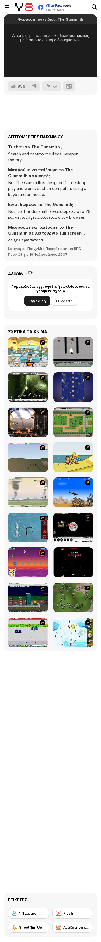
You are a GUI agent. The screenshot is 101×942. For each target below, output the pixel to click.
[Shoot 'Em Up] (28, 927)
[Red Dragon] (73, 527)
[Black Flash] (73, 352)
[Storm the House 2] (28, 457)
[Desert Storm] (73, 492)
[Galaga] (73, 562)
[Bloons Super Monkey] (73, 632)
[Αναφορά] (51, 86)
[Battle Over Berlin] (28, 492)
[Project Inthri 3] (28, 562)
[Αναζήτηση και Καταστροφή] (72, 927)
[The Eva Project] (28, 387)
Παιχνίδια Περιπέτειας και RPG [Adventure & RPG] (54, 248)
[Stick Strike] (73, 422)
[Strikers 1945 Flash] (73, 387)
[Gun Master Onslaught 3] (28, 597)
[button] (25, 240)
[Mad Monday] (28, 632)
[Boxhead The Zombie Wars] (73, 597)
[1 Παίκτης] (28, 913)
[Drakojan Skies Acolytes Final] (28, 422)
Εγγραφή (37, 301)
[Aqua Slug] (73, 457)
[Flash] (72, 913)
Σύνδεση (64, 301)
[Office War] (28, 352)
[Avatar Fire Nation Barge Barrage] (28, 527)
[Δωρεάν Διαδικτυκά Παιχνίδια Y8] (24, 7)
